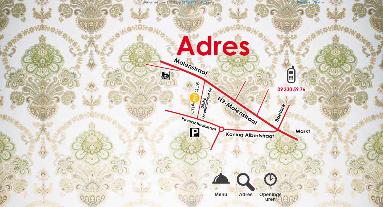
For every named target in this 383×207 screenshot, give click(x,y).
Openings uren (270, 197)
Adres (204, 2)
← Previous (301, 2)
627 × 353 (189, 2)
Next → (319, 2)
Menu (221, 194)
